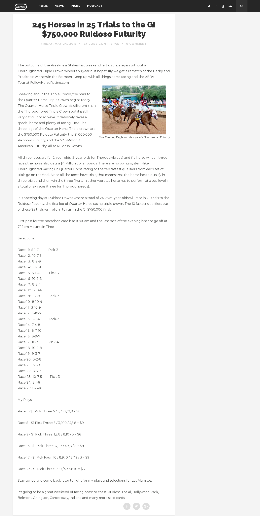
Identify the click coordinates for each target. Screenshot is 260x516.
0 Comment (136, 44)
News (59, 5)
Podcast (95, 5)
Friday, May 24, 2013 (59, 44)
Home (43, 5)
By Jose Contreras (101, 44)
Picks (75, 5)
